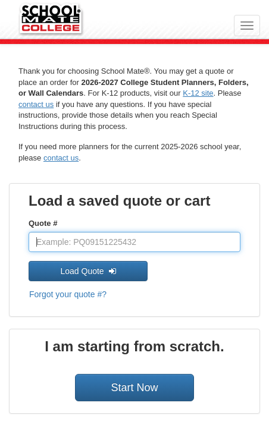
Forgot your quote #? (68, 294)
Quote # (43, 223)
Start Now (134, 388)
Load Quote (87, 271)
